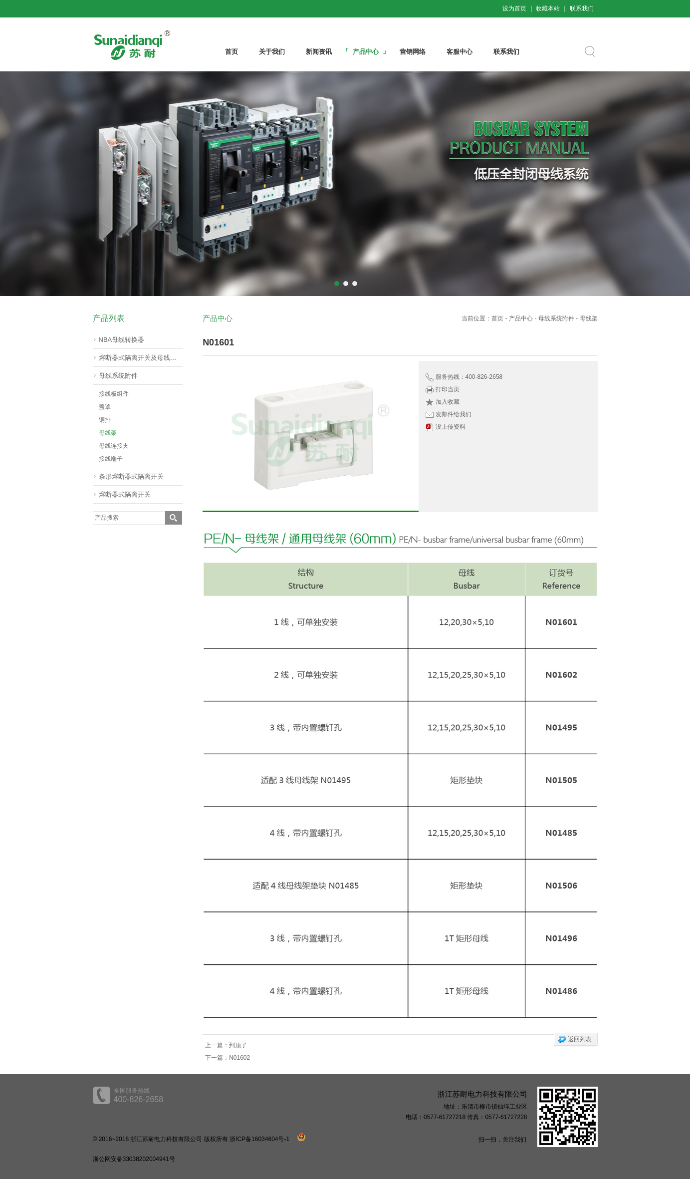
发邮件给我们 (453, 414)
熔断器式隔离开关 (125, 494)
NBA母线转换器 (122, 339)
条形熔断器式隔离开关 (131, 476)
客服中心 (459, 51)
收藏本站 (548, 8)
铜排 (105, 419)
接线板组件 (114, 393)
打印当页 (448, 389)
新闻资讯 (319, 51)
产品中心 (366, 51)
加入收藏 (448, 401)
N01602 (239, 1057)
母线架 (108, 432)
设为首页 (514, 8)
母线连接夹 (114, 445)
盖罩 (105, 406)
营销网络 (413, 51)
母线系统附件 (118, 375)
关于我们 (272, 51)
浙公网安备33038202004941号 (134, 1159)
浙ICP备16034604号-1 (259, 1139)
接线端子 (111, 458)
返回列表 (580, 1039)
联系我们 (582, 8)
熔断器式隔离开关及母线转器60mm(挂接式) (141, 357)
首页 (231, 51)
